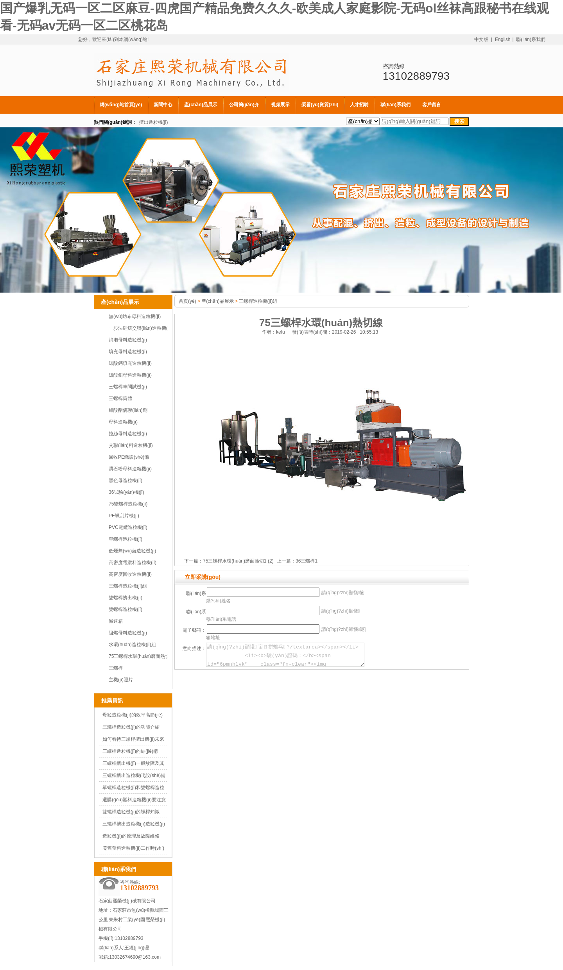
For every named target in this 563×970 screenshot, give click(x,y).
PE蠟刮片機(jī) (124, 515)
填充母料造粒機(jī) (128, 351)
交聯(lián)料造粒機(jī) (131, 445)
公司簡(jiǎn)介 (244, 104)
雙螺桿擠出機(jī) (125, 597)
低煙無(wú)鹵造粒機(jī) (132, 551)
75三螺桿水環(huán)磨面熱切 (139, 656)
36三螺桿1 (306, 561)
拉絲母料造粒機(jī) (128, 433)
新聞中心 (163, 104)
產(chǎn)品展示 (200, 104)
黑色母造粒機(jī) (125, 480)
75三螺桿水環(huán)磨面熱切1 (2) (238, 561)
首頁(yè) (187, 301)
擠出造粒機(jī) (153, 122)
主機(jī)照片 (121, 679)
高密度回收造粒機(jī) (130, 574)
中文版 (481, 39)
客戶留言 (431, 104)
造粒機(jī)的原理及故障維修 (131, 836)
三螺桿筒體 (120, 398)
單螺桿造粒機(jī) (125, 539)
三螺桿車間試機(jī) (128, 386)
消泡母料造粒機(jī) (128, 340)
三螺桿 (116, 668)
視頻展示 (280, 104)
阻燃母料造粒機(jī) (128, 633)
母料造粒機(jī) (123, 422)
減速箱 (116, 621)
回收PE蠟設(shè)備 (129, 457)
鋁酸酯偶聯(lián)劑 (128, 410)
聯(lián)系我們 (530, 39)
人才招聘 (359, 104)
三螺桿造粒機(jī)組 (128, 586)
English (502, 39)
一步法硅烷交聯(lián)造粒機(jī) (140, 328)
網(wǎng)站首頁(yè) (121, 104)
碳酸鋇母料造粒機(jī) (130, 375)
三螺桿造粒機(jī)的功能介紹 (131, 727)
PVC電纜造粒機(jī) (128, 527)
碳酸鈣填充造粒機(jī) (130, 363)
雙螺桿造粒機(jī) (125, 609)
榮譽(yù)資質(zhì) (320, 104)
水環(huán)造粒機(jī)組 (132, 644)
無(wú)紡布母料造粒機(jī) (135, 316)
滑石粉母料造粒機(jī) (130, 469)
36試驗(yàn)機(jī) (126, 492)
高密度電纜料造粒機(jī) (132, 562)
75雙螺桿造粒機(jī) (128, 504)
